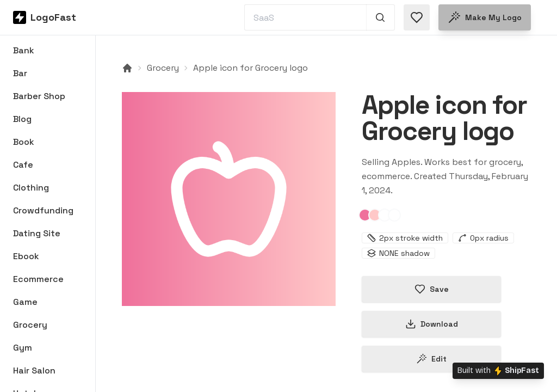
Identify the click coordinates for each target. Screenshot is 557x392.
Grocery (163, 68)
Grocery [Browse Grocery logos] (30, 324)
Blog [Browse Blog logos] (22, 119)
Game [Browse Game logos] (25, 302)
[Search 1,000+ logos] (380, 17)
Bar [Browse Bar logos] (20, 73)
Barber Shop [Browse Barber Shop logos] (39, 96)
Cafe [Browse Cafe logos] (23, 164)
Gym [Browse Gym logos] (22, 347)
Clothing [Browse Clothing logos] (31, 187)
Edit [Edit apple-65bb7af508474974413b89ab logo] (431, 358)
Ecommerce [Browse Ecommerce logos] (38, 279)
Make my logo (485, 17)
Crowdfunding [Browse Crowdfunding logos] (43, 210)
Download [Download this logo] (431, 323)
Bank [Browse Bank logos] (23, 50)
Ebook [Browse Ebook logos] (26, 256)
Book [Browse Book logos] (23, 142)
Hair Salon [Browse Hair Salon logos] (34, 370)
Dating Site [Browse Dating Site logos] (36, 233)
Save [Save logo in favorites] (431, 289)
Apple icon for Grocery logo (250, 68)
